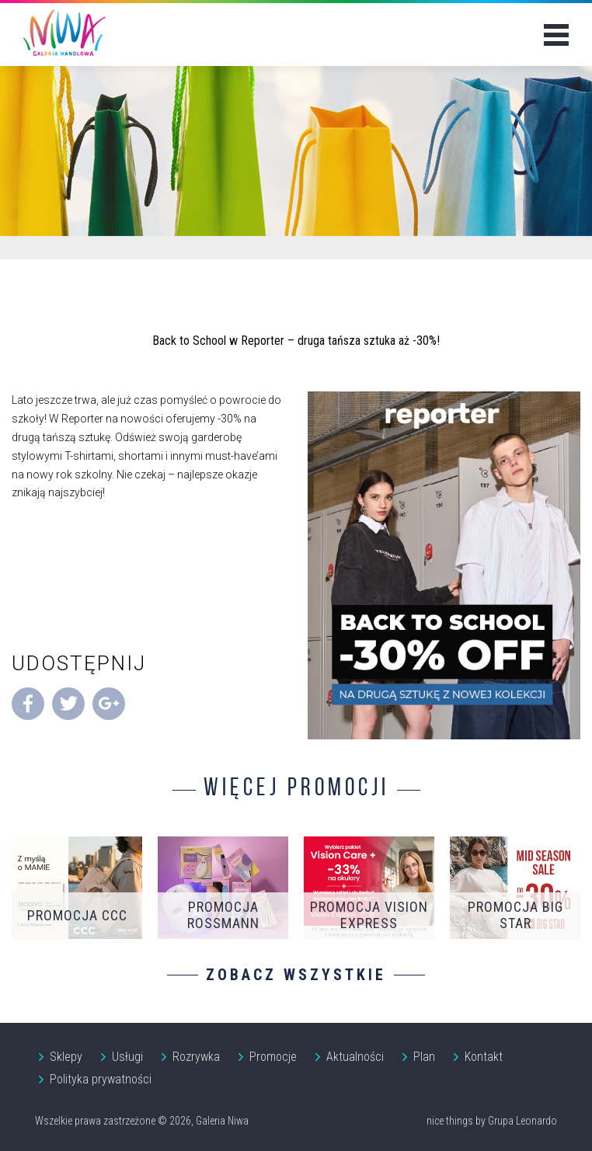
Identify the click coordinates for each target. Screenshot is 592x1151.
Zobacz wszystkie (296, 974)
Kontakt (484, 1056)
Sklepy (66, 1056)
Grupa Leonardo (522, 1120)
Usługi (127, 1056)
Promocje (273, 1056)
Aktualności (355, 1056)
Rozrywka (196, 1056)
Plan (424, 1056)
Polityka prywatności (100, 1079)
